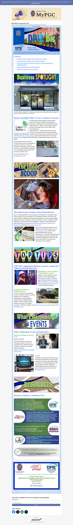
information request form (34, 225)
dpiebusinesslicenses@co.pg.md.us (47, 283)
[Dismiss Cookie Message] (71, 1)
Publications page (19, 306)
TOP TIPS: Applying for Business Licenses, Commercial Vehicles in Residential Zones (36, 267)
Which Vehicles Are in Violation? (43, 305)
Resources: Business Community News (27, 69)
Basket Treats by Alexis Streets (25, 135)
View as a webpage (36, 26)
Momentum (43, 278)
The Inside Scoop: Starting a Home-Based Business (31, 61)
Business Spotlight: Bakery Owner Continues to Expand (32, 59)
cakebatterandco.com (20, 155)
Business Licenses (49, 281)
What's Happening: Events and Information (28, 67)
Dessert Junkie (18, 137)
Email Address (15, 499)
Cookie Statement (35, 3)
